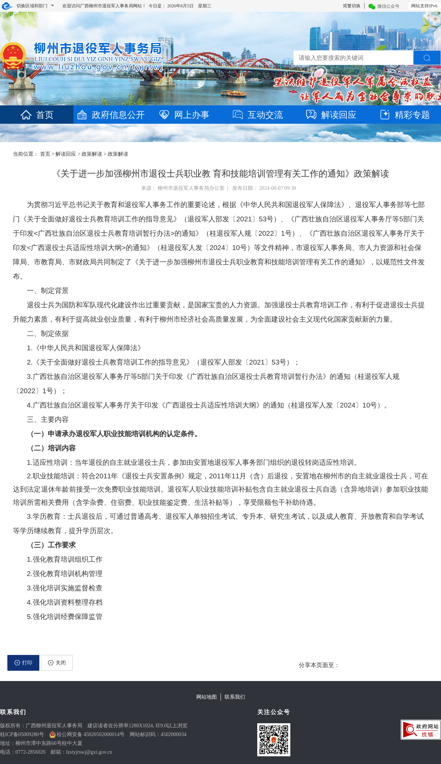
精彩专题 (404, 115)
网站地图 (206, 697)
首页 (37, 115)
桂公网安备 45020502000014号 (91, 734)
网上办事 (183, 115)
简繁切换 (352, 5)
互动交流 (257, 115)
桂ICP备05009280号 (22, 734)
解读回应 (330, 115)
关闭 (57, 663)
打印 (23, 663)
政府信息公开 (110, 115)
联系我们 (235, 697)
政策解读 (92, 154)
